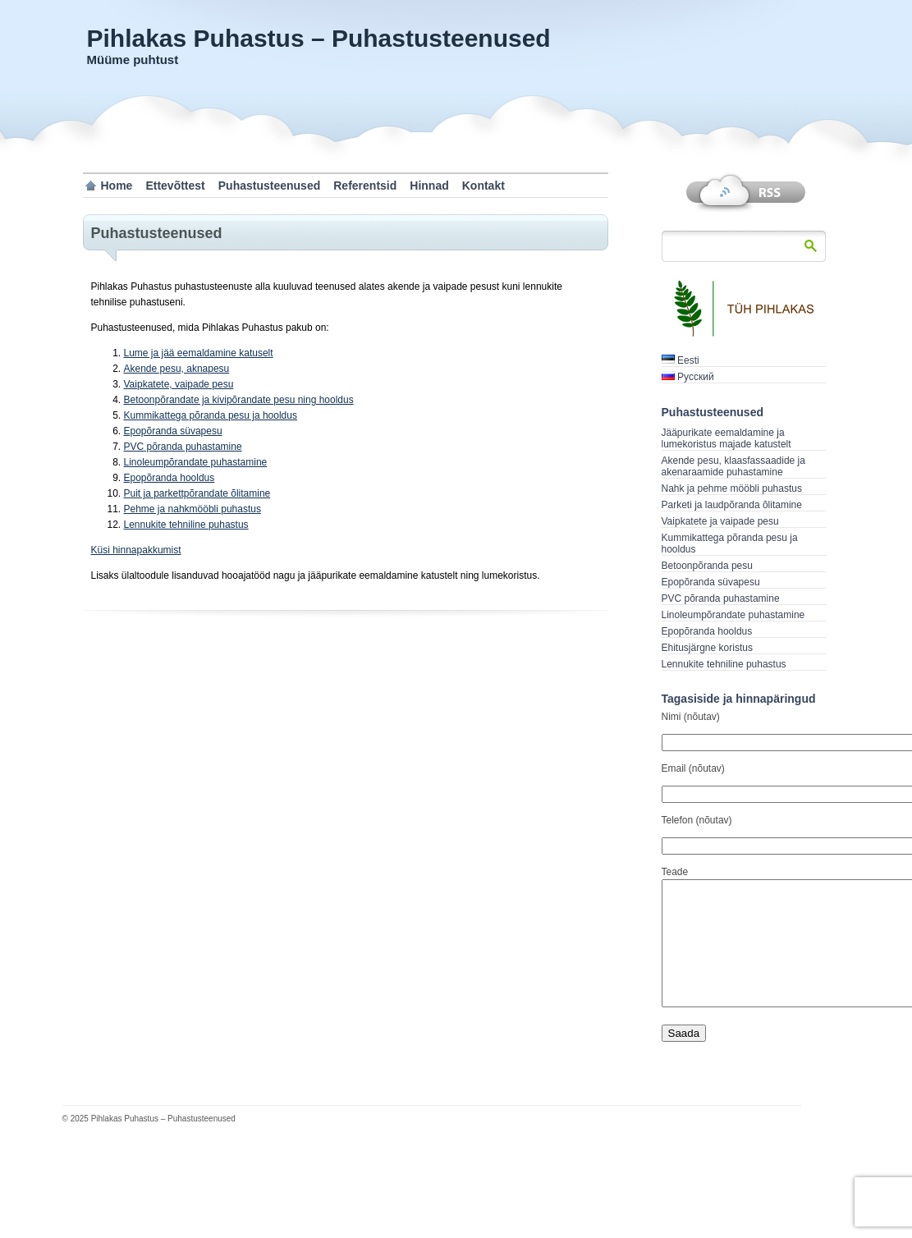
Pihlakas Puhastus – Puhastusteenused (319, 38)
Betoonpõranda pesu (707, 565)
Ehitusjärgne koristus (707, 647)
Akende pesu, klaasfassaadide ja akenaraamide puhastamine (733, 466)
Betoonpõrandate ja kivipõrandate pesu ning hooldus (239, 400)
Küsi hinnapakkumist (136, 550)
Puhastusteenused (269, 185)
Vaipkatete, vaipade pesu (179, 384)
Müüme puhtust (133, 59)
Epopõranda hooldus (169, 478)
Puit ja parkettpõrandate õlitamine (197, 493)
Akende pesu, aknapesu (177, 368)
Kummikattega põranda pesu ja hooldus (210, 415)
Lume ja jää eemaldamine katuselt (198, 353)
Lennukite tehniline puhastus (186, 524)
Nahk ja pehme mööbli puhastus (732, 488)
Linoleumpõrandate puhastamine (196, 462)
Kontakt (483, 185)
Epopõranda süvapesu (173, 431)
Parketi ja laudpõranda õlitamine (732, 505)
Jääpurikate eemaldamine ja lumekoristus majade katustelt (726, 438)
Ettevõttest (174, 185)
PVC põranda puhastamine (183, 446)
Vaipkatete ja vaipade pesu (720, 521)
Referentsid (364, 185)
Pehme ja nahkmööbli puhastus (192, 509)
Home (117, 185)
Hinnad (429, 185)
